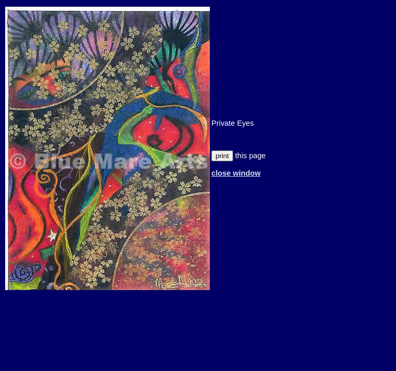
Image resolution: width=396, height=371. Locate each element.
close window (235, 173)
